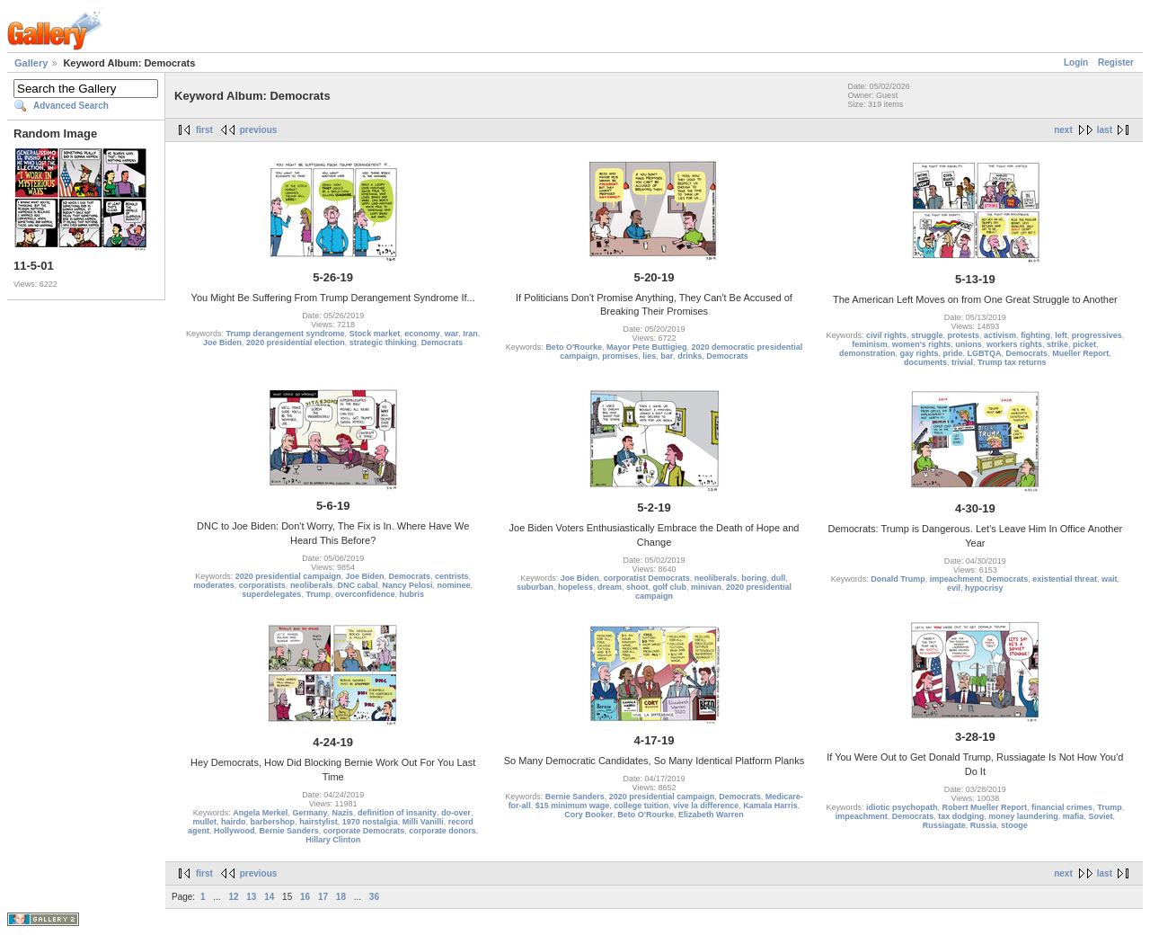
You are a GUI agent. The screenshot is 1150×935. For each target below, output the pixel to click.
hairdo (233, 821)
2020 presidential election (295, 342)
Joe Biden (222, 342)
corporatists (262, 585)
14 (269, 897)
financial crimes (1061, 807)
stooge (1014, 825)
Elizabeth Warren (711, 814)
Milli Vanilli (423, 821)
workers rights (1014, 344)
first (204, 130)
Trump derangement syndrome (285, 333)
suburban (535, 587)
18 (341, 897)
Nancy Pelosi (407, 585)
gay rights (919, 353)
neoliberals (311, 585)
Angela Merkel (260, 812)
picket (1084, 344)
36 (374, 897)
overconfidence (365, 594)
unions (968, 344)
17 (323, 897)
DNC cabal (357, 585)
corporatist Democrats (647, 578)
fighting (1035, 335)
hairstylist (318, 821)
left (1061, 335)
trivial (962, 362)
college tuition (641, 805)
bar (666, 356)
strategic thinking (383, 342)
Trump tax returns (1012, 362)
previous (259, 130)
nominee (454, 585)
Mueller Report (1080, 353)
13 (251, 897)
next (1063, 130)
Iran (470, 333)
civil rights (886, 335)
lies (649, 356)
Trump (318, 594)
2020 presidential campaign (288, 576)
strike (1057, 344)
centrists (452, 576)
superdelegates (271, 594)
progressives (1097, 335)
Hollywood (234, 830)
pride (953, 353)
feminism (870, 344)
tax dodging (961, 816)
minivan (706, 587)
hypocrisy (984, 587)
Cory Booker (588, 814)
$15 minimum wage (572, 805)
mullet (205, 821)
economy (422, 333)
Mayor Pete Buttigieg (646, 347)
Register (1116, 62)
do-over (456, 812)
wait (1109, 578)
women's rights (921, 344)
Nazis (342, 812)
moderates (213, 585)
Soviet (1100, 816)
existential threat (1064, 578)
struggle (927, 335)
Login (1076, 62)
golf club (670, 587)
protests (964, 335)
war (452, 333)
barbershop (273, 821)
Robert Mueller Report (985, 807)
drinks (689, 356)
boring (753, 578)
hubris (411, 594)
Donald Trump (898, 578)
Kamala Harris (770, 805)
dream (609, 587)
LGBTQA (985, 353)
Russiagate (944, 825)
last (1104, 130)
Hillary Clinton (332, 839)
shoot (637, 587)
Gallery (31, 63)
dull (778, 578)
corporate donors (442, 830)
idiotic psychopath (902, 807)
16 (305, 897)
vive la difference (706, 805)
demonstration (867, 353)
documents (925, 362)
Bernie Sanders (289, 830)
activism (1000, 335)
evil (953, 587)
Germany (309, 812)
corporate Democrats (364, 830)
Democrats (442, 342)
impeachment (956, 578)
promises (620, 356)
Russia (983, 825)
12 (233, 897)
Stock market (375, 333)
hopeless (575, 587)
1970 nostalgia (370, 821)
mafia (1073, 816)
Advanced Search (71, 106)
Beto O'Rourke (573, 347)
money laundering (1023, 816)
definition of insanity (397, 812)
